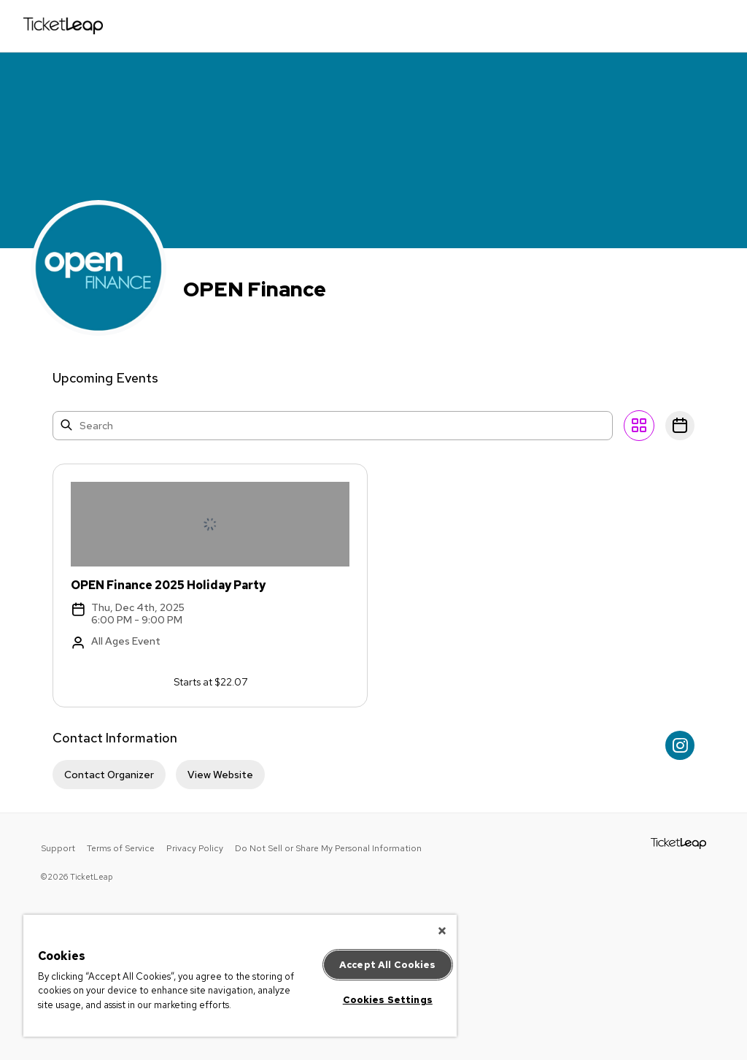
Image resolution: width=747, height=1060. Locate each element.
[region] (240, 976)
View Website (220, 774)
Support (58, 848)
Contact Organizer (109, 774)
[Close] (442, 930)
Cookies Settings (388, 1000)
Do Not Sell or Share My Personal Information (328, 848)
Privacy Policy (194, 848)
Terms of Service (121, 848)
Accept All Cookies (387, 965)
